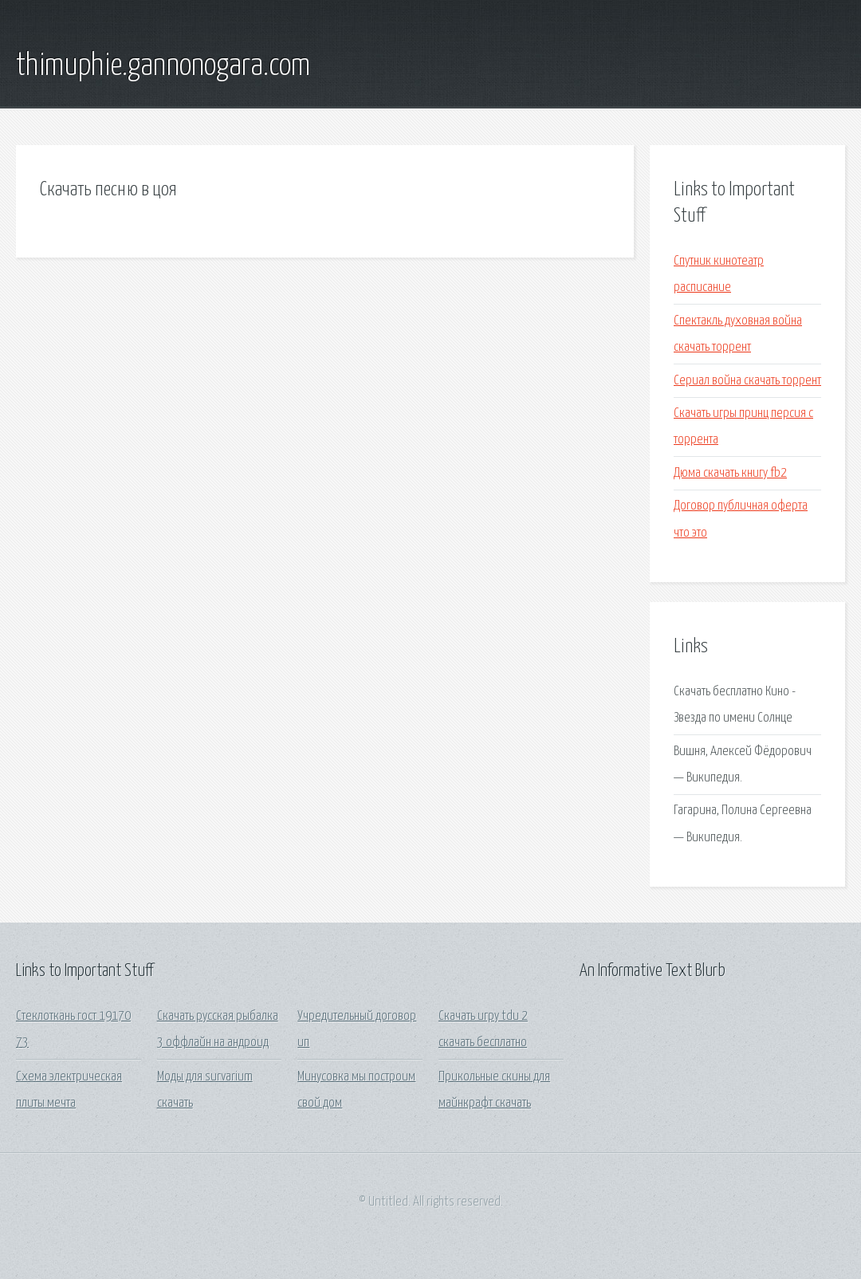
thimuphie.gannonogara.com (163, 66)
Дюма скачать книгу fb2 (730, 473)
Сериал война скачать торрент (747, 381)
